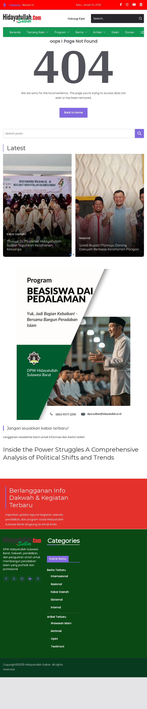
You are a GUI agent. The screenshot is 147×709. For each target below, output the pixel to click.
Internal (56, 607)
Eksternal (57, 600)
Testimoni (57, 646)
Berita (79, 32)
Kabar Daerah (16, 234)
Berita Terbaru (56, 570)
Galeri (115, 32)
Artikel (97, 32)
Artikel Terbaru (56, 617)
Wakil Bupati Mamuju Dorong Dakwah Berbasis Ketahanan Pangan (109, 247)
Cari (139, 133)
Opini (54, 639)
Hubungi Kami (76, 18)
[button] (46, 32)
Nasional (84, 238)
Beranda (15, 32)
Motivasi (56, 631)
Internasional (59, 576)
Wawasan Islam (61, 623)
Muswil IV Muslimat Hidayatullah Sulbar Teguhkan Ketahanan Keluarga (30, 5)
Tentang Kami (36, 32)
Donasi (129, 32)
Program (60, 32)
